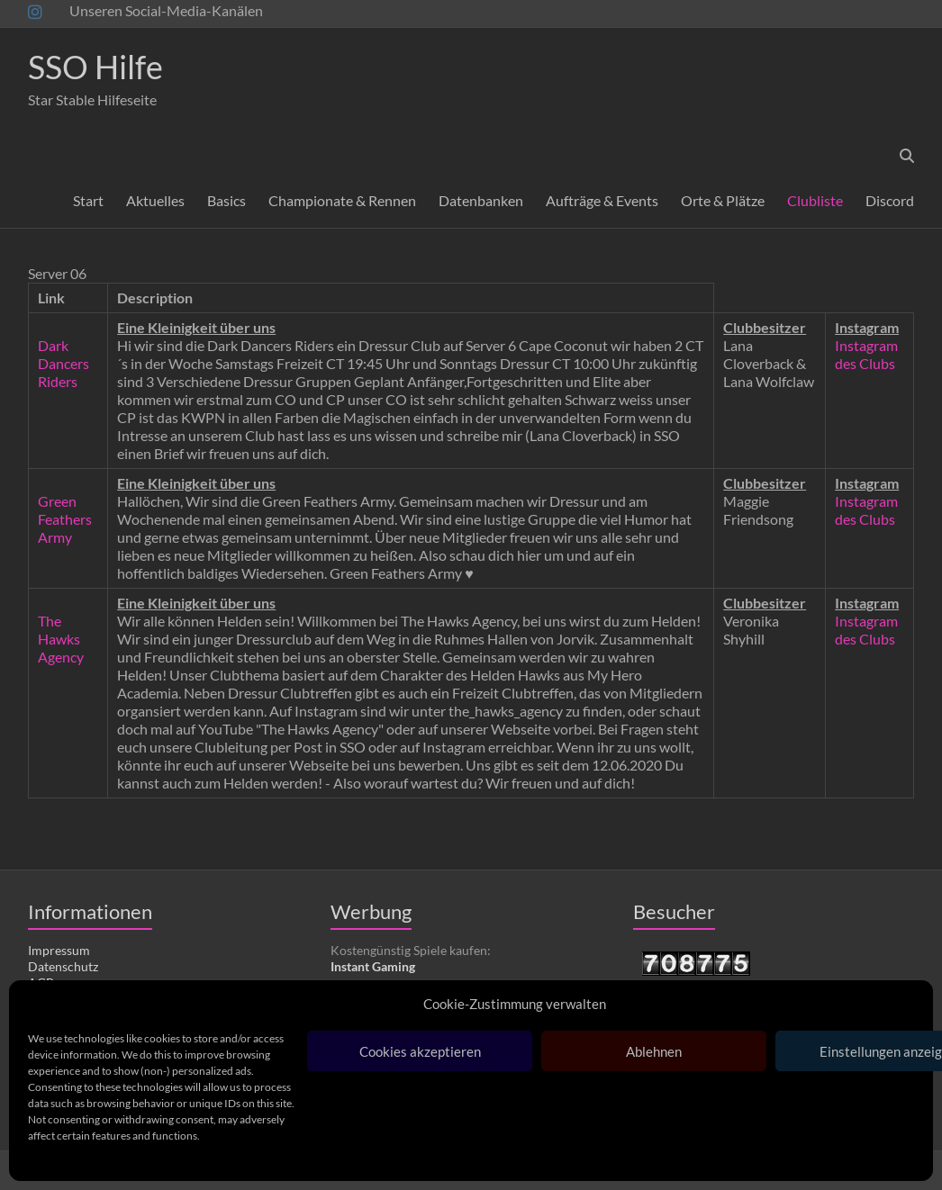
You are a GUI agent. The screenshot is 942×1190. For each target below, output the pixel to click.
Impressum (59, 950)
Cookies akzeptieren (420, 1051)
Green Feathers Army (65, 518)
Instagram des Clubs (866, 354)
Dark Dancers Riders (63, 363)
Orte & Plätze (723, 200)
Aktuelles (155, 200)
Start (88, 200)
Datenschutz (63, 966)
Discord (889, 200)
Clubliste (815, 200)
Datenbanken (481, 200)
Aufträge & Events (602, 200)
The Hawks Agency (61, 638)
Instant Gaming (373, 966)
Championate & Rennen (342, 200)
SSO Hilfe (95, 66)
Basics (226, 200)
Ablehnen (654, 1051)
